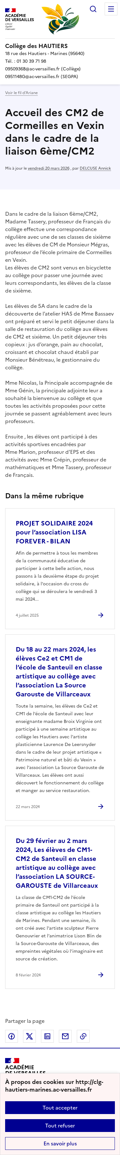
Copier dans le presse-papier (83, 1036)
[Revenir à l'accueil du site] (25, 1072)
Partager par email (65, 1036)
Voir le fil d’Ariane (21, 93)
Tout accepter (60, 1107)
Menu (111, 9)
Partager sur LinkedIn (47, 1036)
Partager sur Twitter (29, 1036)
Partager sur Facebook (11, 1036)
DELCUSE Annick (95, 168)
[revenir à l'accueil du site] (60, 46)
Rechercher (93, 9)
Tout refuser (60, 1125)
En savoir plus (60, 1143)
